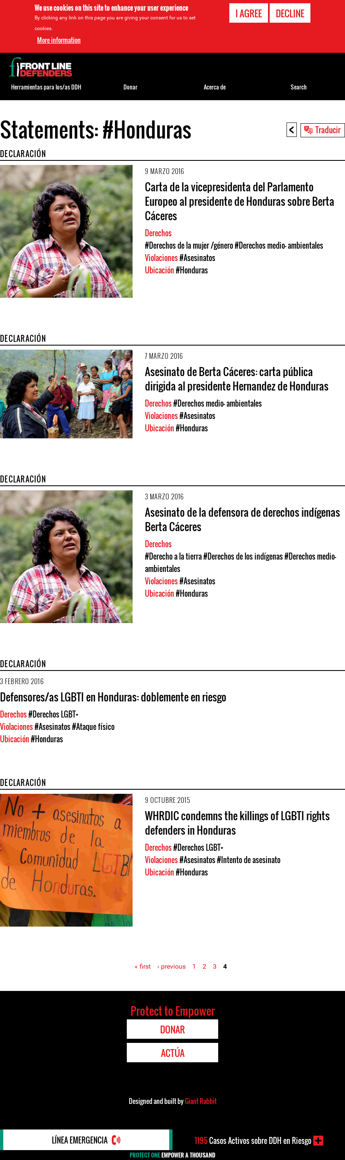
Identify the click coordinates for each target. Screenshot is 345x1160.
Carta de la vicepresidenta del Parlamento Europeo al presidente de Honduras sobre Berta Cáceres (239, 201)
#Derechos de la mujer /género (189, 245)
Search (299, 86)
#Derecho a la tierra (173, 556)
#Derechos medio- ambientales (279, 245)
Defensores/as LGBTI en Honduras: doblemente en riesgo (113, 696)
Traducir (327, 129)
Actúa (172, 1052)
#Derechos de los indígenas (243, 556)
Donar (131, 86)
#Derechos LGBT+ (53, 714)
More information (59, 40)
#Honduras (192, 270)
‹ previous (171, 966)
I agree (248, 12)
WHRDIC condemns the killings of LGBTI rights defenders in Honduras (237, 823)
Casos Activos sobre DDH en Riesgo (253, 1140)
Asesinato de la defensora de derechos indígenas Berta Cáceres (242, 519)
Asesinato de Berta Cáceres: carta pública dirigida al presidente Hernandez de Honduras (237, 378)
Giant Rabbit (201, 1101)
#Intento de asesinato (248, 859)
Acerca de (215, 86)
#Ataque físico (93, 726)
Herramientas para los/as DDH (46, 86)
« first (143, 966)
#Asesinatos (197, 257)
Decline (290, 12)
